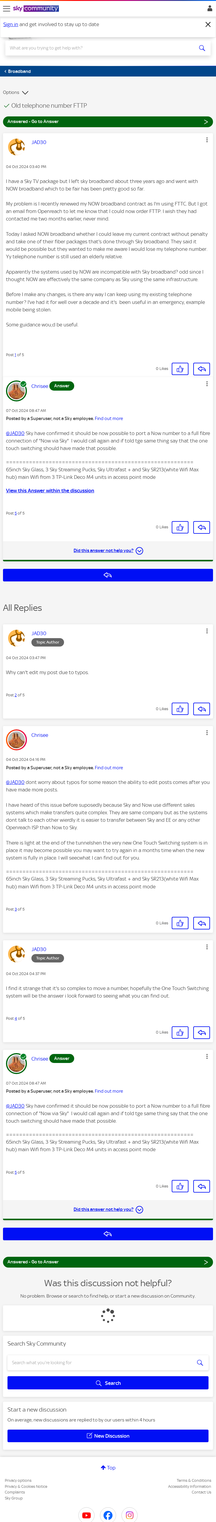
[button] (207, 140)
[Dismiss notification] (208, 24)
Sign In (208, 9)
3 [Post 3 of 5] (16, 909)
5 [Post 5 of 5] (16, 513)
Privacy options (18, 1480)
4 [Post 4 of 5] (16, 1018)
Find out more (109, 418)
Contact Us (201, 1492)
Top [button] (111, 1468)
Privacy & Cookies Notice (26, 1486)
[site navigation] (6, 9)
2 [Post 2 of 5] (16, 695)
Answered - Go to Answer (108, 121)
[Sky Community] (37, 9)
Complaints (15, 1492)
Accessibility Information (189, 1486)
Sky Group (14, 1498)
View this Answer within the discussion (50, 491)
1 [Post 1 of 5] (15, 355)
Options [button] (11, 92)
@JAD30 (15, 433)
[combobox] (97, 48)
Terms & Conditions (194, 1480)
